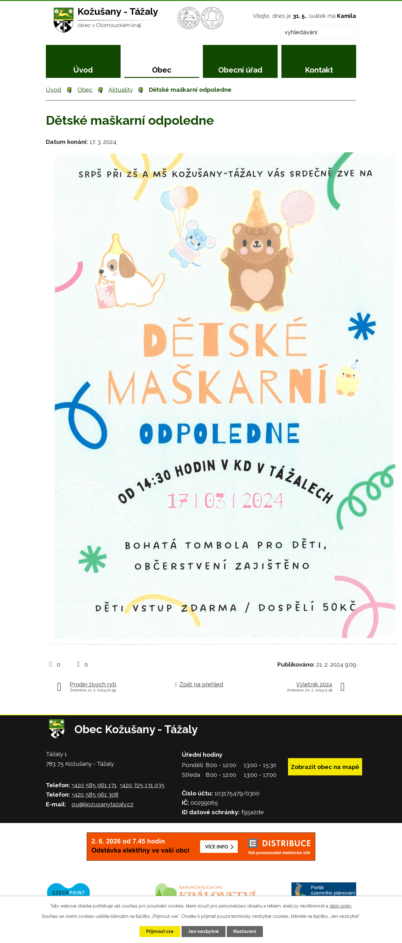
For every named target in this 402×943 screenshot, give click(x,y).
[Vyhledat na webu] (318, 32)
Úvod (83, 69)
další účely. (340, 905)
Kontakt (319, 69)
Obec (161, 69)
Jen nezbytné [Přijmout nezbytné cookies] (203, 931)
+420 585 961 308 (95, 794)
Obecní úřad (240, 69)
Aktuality (120, 89)
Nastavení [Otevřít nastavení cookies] (244, 931)
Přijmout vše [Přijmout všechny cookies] (160, 931)
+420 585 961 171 (94, 785)
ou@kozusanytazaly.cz (102, 804)
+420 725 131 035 (142, 785)
